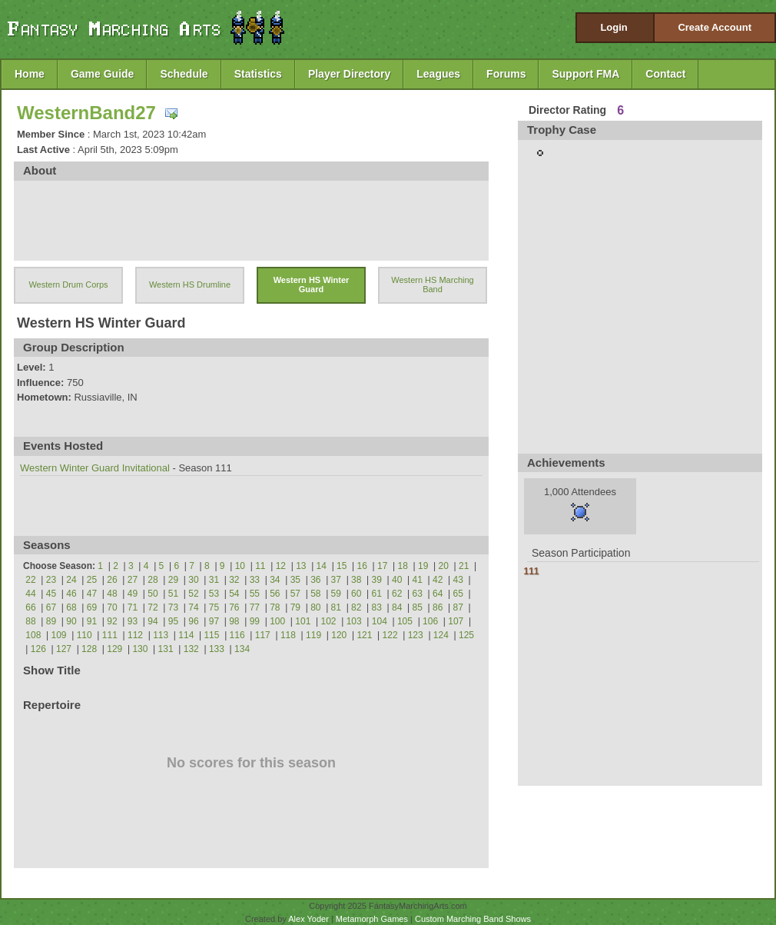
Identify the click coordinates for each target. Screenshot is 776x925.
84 (397, 607)
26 (112, 579)
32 (234, 579)
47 (92, 593)
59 (336, 593)
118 (288, 635)
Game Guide (102, 74)
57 (295, 593)
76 (234, 607)
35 (295, 579)
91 (92, 621)
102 (328, 621)
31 (214, 579)
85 (418, 607)
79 (295, 607)
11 (260, 566)
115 (211, 635)
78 (275, 607)
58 (315, 593)
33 (255, 579)
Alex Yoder (308, 918)
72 (153, 607)
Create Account (714, 27)
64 (438, 593)
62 (397, 593)
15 (342, 566)
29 (173, 579)
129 (114, 649)
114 (186, 635)
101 (302, 621)
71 (133, 607)
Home (30, 74)
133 (216, 649)
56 (275, 593)
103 (354, 621)
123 (415, 635)
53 (214, 593)
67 (51, 607)
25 (92, 579)
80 (315, 607)
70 (112, 607)
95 (173, 621)
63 (418, 593)
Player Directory (349, 74)
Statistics (258, 74)
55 (255, 593)
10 (240, 566)
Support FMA (585, 74)
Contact (665, 74)
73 (173, 607)
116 (237, 635)
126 (38, 649)
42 (438, 579)
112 (135, 635)
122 (390, 635)
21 (464, 566)
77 (255, 607)
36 (315, 579)
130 (140, 649)
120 (339, 635)
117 (262, 635)
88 (30, 621)
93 (133, 621)
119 (313, 635)
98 (234, 621)
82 (356, 607)
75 (214, 607)
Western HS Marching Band (432, 284)
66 (30, 607)
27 (133, 579)
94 (153, 621)
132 (191, 649)
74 (193, 607)
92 (112, 621)
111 (110, 635)
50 (153, 593)
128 (89, 649)
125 (466, 635)
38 (356, 579)
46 (71, 593)
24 (71, 579)
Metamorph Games (372, 918)
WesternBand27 (86, 112)
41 (418, 579)
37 (336, 579)
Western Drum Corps (68, 284)
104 (379, 621)
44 (30, 593)
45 (51, 593)
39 (377, 579)
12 (281, 566)
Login (613, 27)
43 (458, 579)
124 (441, 635)
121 (364, 635)
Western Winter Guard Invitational (95, 468)
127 (63, 649)
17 (382, 566)
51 (173, 593)
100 (277, 621)
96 (193, 621)
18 (403, 566)
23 (51, 579)
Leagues (438, 74)
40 (397, 579)
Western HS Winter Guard (312, 284)
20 (444, 566)
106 (430, 621)
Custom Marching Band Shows (473, 918)
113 (160, 635)
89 (51, 621)
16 (362, 566)
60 (356, 593)
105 (405, 621)
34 (275, 579)
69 (92, 607)
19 (423, 566)
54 (234, 593)
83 (377, 607)
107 (455, 621)
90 (71, 621)
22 (30, 579)
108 (33, 635)
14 (322, 566)
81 (336, 607)
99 (255, 621)
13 (301, 566)
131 (166, 649)
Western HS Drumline (189, 284)
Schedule (183, 74)
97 (214, 621)
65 (458, 593)
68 (71, 607)
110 (84, 635)
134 (242, 649)
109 (59, 635)
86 (438, 607)
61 (377, 593)
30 (193, 579)
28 (153, 579)
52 (193, 593)
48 (112, 593)
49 (133, 593)
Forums (506, 74)
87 (458, 607)
